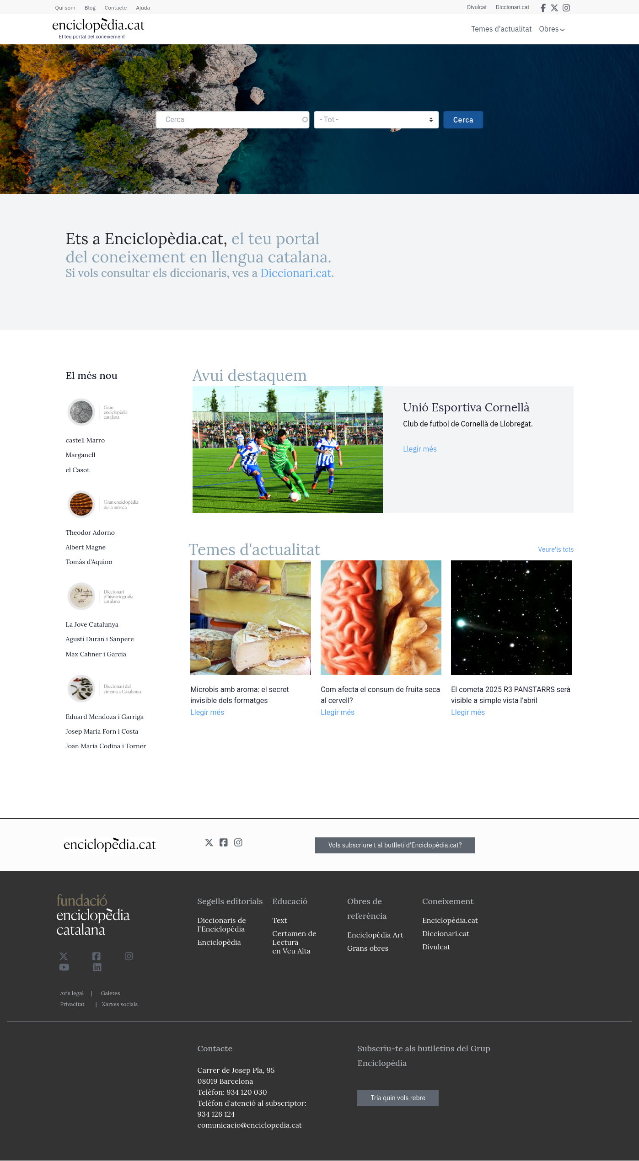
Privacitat (72, 1004)
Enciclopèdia (219, 942)
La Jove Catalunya (92, 624)
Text (279, 920)
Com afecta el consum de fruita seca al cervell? (380, 695)
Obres (549, 28)
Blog (90, 7)
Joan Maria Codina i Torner (106, 746)
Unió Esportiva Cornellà (466, 407)
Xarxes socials (120, 1004)
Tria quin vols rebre (398, 1098)
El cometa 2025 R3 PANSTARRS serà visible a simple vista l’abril (510, 695)
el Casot (78, 470)
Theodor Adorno (90, 532)
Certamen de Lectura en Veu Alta (294, 942)
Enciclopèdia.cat (450, 920)
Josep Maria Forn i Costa (102, 731)
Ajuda (143, 7)
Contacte (116, 7)
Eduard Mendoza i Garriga (105, 717)
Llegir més (420, 448)
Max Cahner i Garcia (96, 654)
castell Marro (85, 440)
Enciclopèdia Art (375, 934)
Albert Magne (86, 547)
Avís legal (72, 993)
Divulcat (477, 7)
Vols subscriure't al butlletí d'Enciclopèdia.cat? (395, 845)
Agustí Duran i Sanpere (100, 639)
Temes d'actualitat (501, 29)
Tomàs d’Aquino (89, 562)
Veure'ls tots (556, 549)
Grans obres (367, 948)
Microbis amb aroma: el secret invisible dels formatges (239, 695)
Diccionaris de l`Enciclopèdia (222, 924)
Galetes (110, 993)
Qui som (65, 7)
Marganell (81, 455)
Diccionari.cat (512, 7)
